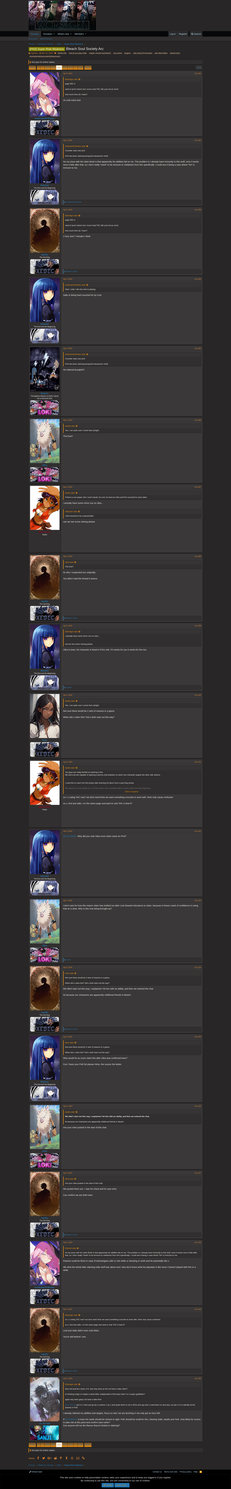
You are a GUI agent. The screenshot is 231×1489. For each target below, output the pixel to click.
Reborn (45, 393)
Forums (35, 34)
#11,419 (197, 1309)
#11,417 (197, 1173)
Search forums (46, 39)
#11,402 (197, 140)
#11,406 (197, 420)
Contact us (157, 1472)
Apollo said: (70, 426)
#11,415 (197, 1037)
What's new (63, 34)
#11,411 (197, 762)
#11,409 (197, 626)
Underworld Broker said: (75, 146)
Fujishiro (34, 53)
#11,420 (197, 1378)
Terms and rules (171, 1472)
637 (80, 67)
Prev (33, 67)
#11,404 (197, 279)
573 (70, 67)
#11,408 (197, 556)
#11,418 (197, 1242)
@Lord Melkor (70, 836)
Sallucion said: (71, 511)
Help (196, 1472)
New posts (33, 39)
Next (87, 67)
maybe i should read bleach (100, 53)
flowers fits (62, 53)
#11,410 (197, 695)
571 (59, 67)
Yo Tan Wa (44, 1423)
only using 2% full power (142, 53)
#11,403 (197, 210)
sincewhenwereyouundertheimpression (45, 56)
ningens (127, 53)
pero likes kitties (161, 53)
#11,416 (197, 1106)
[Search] (196, 34)
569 (47, 67)
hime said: (69, 973)
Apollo (44, 254)
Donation (47, 34)
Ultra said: (69, 562)
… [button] (42, 67)
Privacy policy (185, 1472)
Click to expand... (132, 791)
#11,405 (197, 348)
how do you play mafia (77, 53)
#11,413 (197, 901)
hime (44, 740)
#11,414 (197, 967)
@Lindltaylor (71, 1419)
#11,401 (197, 73)
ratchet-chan (175, 53)
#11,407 (197, 487)
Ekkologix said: (71, 79)
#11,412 (197, 831)
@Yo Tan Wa (70, 1405)
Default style (35, 1472)
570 (53, 67)
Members (79, 34)
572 (64, 67)
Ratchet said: (70, 1248)
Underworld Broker (45, 118)
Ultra (44, 465)
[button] (54, 34)
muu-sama (117, 53)
